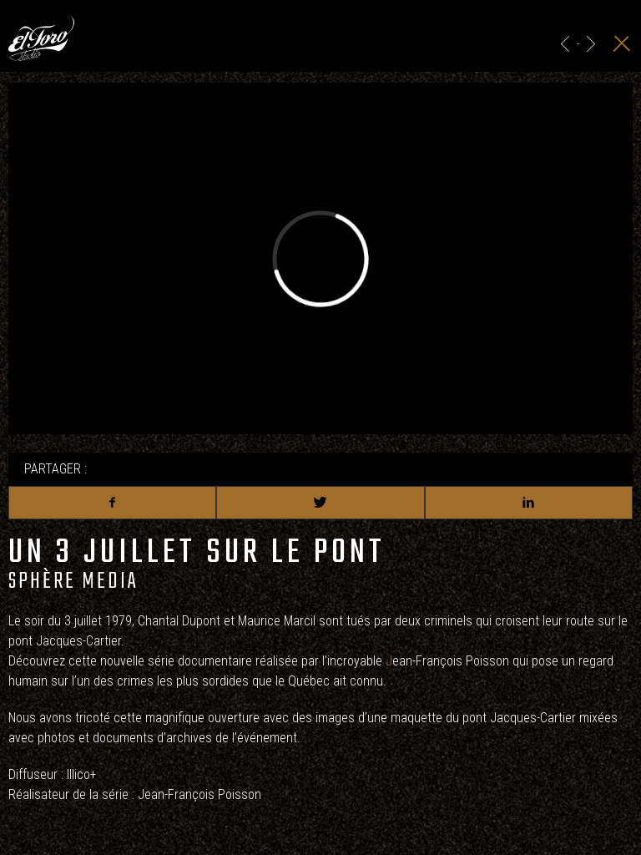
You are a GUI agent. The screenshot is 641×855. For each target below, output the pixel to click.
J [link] (389, 661)
